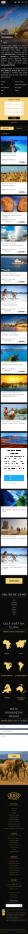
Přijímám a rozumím (14, 476)
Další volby (14, 483)
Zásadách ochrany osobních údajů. (12, 471)
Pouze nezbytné (14, 479)
